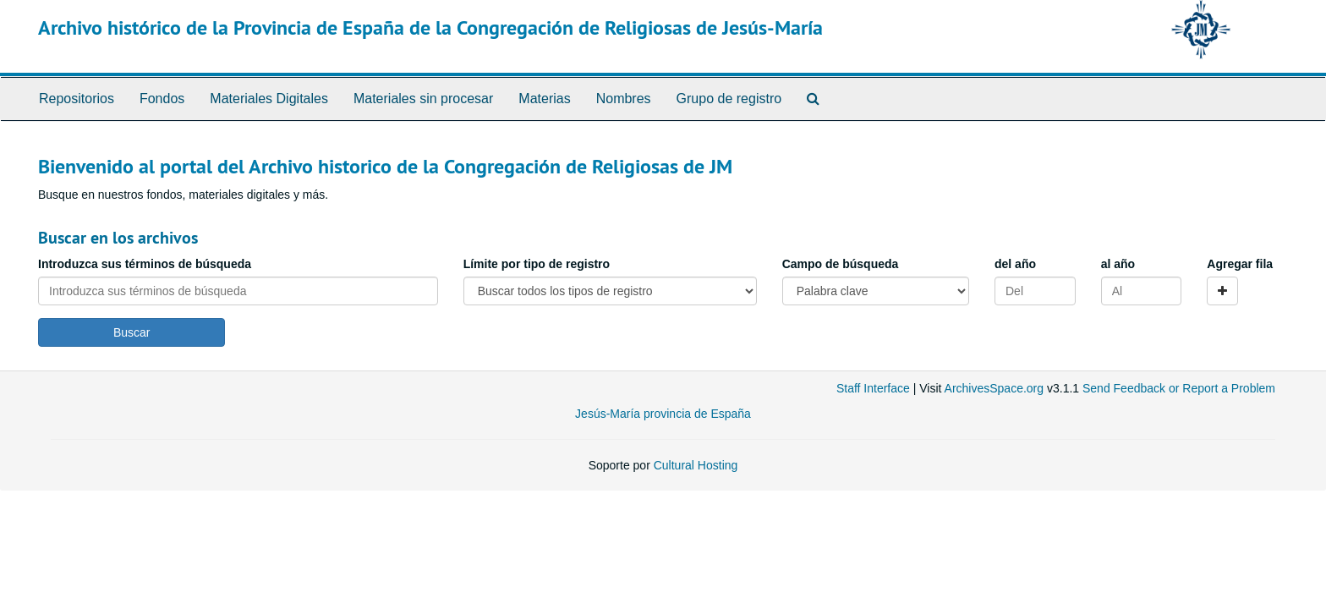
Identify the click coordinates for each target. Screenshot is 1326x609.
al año (1118, 264)
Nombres (623, 98)
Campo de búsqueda (840, 264)
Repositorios (76, 98)
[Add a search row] (1222, 291)
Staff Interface (873, 388)
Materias (544, 98)
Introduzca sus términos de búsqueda (144, 264)
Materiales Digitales (269, 98)
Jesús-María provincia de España (663, 413)
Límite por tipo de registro (536, 264)
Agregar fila (1240, 264)
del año (1015, 264)
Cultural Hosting (696, 465)
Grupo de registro (729, 98)
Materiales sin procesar (423, 98)
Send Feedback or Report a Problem (1178, 388)
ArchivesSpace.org (994, 388)
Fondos (162, 98)
